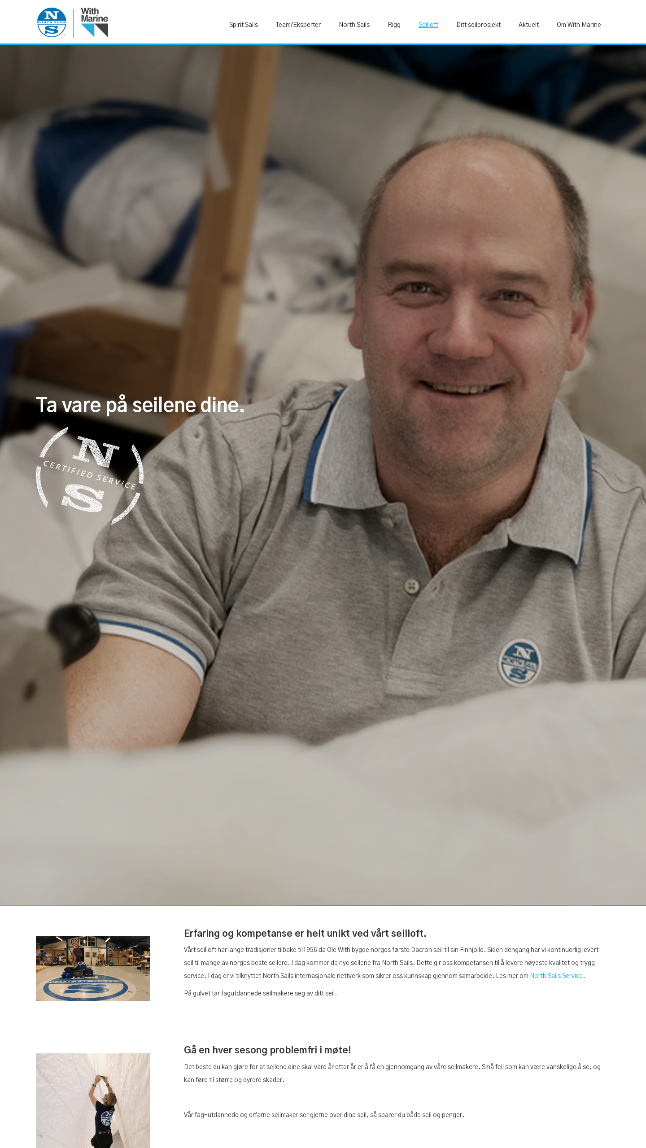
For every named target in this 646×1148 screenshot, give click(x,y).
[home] (72, 22)
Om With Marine (579, 25)
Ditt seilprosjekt (478, 25)
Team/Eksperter (298, 25)
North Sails (354, 25)
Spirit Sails (243, 25)
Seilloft (428, 25)
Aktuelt (529, 25)
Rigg (394, 25)
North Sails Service (556, 976)
